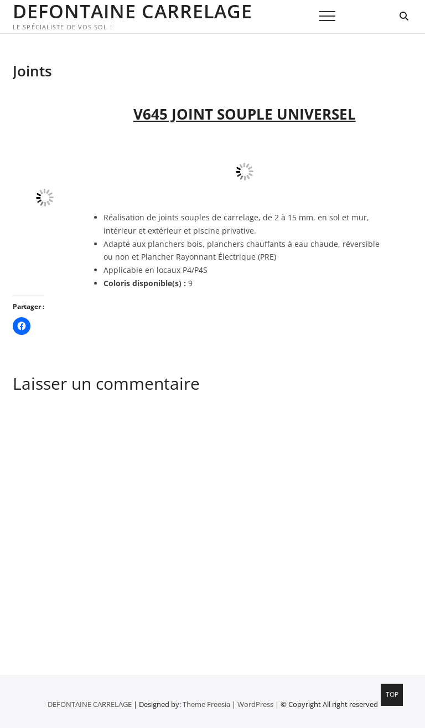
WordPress (255, 704)
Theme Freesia (206, 704)
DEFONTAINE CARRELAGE (132, 11)
